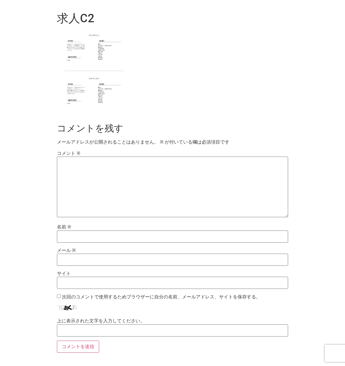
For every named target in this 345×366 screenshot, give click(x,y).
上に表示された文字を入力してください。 (101, 321)
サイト (64, 273)
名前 (64, 227)
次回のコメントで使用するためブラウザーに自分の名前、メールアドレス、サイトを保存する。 (161, 297)
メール (66, 250)
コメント (68, 153)
